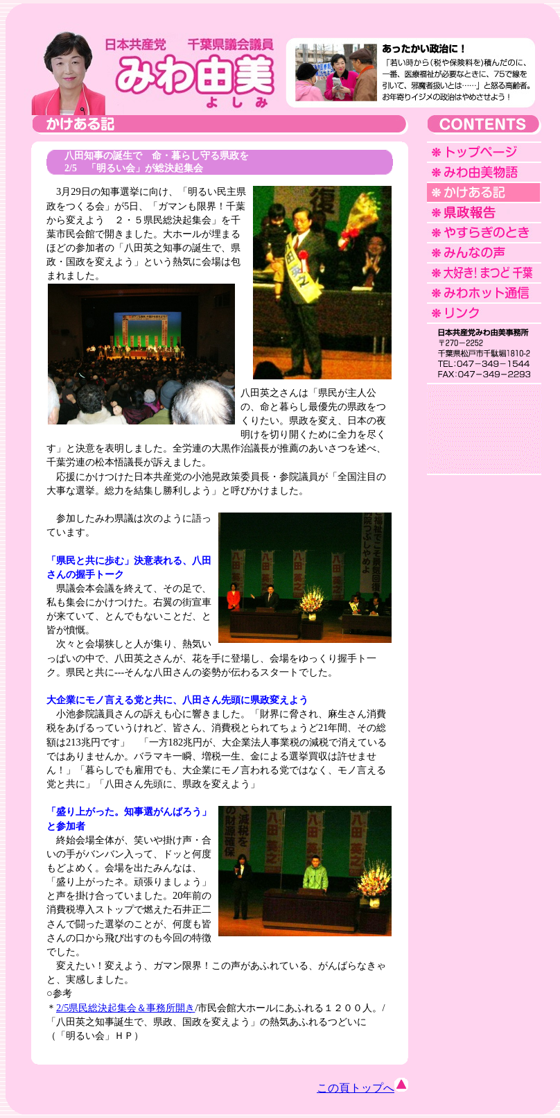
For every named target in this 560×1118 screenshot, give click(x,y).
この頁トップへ (362, 1088)
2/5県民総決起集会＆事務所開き (125, 1007)
